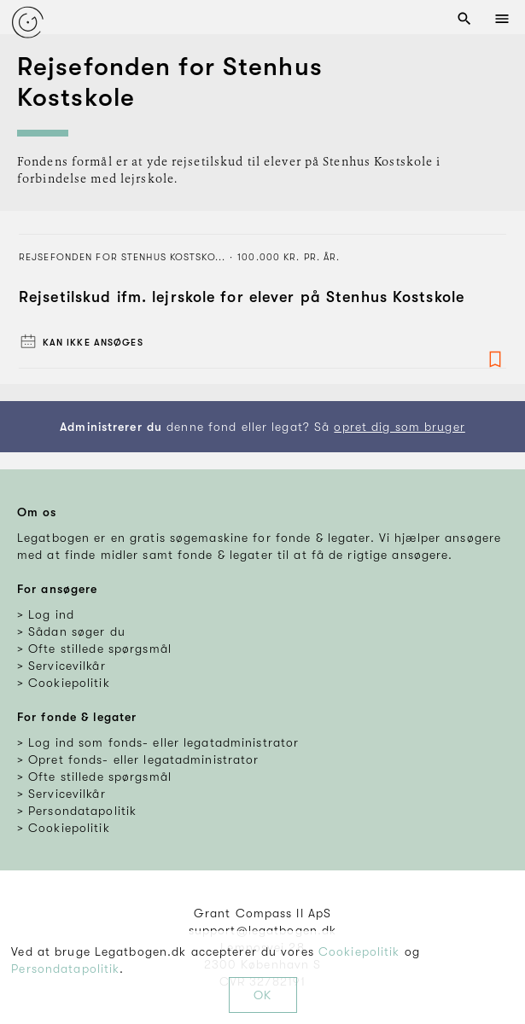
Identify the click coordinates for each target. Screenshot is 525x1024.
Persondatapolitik (65, 968)
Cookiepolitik (359, 951)
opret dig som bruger (399, 426)
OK (262, 995)
